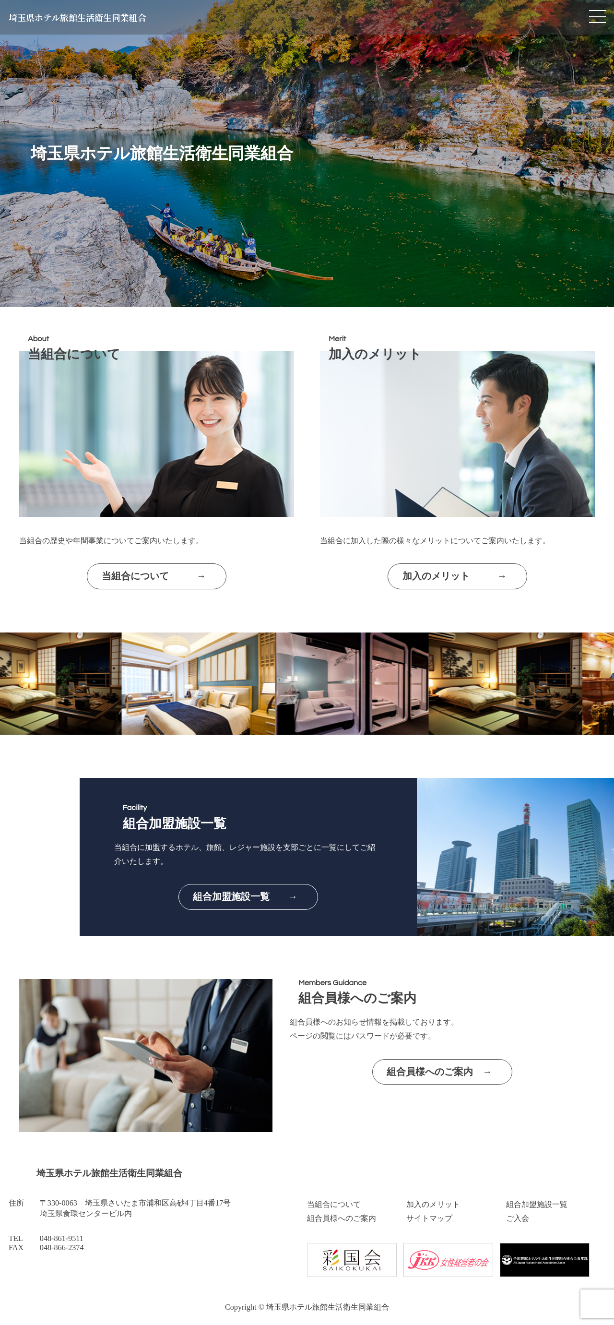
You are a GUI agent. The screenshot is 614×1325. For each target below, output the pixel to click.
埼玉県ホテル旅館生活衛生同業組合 (77, 17)
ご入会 (517, 1218)
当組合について (334, 1204)
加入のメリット (433, 1204)
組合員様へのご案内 (341, 1218)
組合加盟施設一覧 (536, 1204)
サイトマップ (429, 1218)
